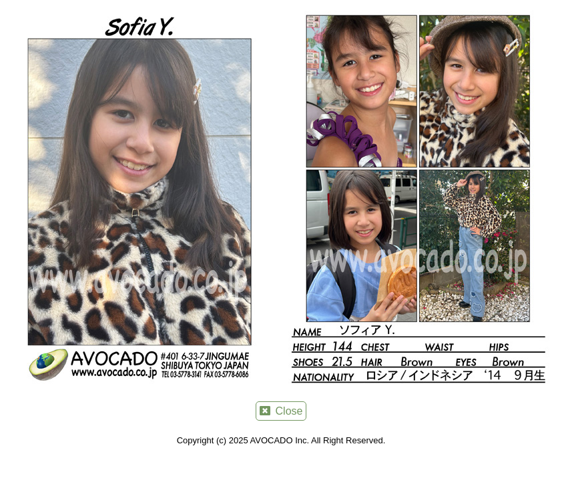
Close (281, 411)
